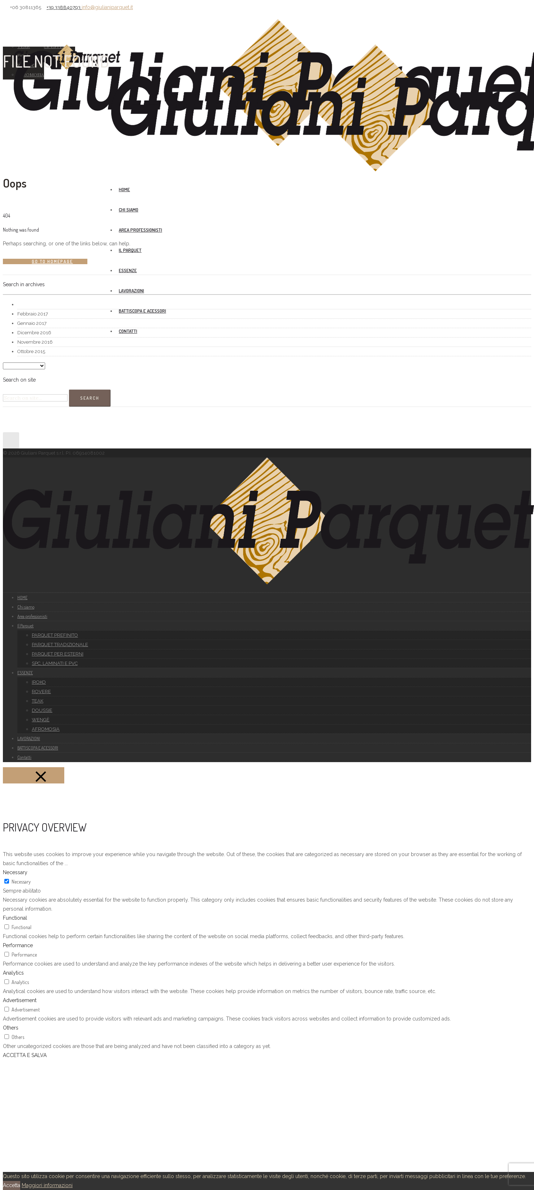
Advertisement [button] (19, 1000)
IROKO (39, 682)
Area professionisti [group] (140, 230)
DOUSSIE (42, 710)
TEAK (37, 701)
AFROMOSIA (46, 729)
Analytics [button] (13, 973)
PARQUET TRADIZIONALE (60, 644)
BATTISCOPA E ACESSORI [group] (142, 311)
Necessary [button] (15, 872)
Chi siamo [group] (128, 209)
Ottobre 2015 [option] (31, 351)
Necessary (21, 881)
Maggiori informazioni (47, 1185)
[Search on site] (35, 397)
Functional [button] (15, 918)
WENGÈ (40, 719)
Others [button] (10, 1028)
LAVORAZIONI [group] (131, 290)
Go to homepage (52, 261)
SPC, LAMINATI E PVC (55, 663)
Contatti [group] (128, 331)
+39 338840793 (64, 7)
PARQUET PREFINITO (55, 635)
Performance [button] (18, 945)
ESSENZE (128, 270)
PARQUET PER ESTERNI (57, 654)
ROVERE (41, 691)
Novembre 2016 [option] (35, 342)
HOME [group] (124, 189)
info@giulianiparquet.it (107, 7)
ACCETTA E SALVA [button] (25, 1055)
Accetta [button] (11, 1185)
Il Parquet (130, 250)
